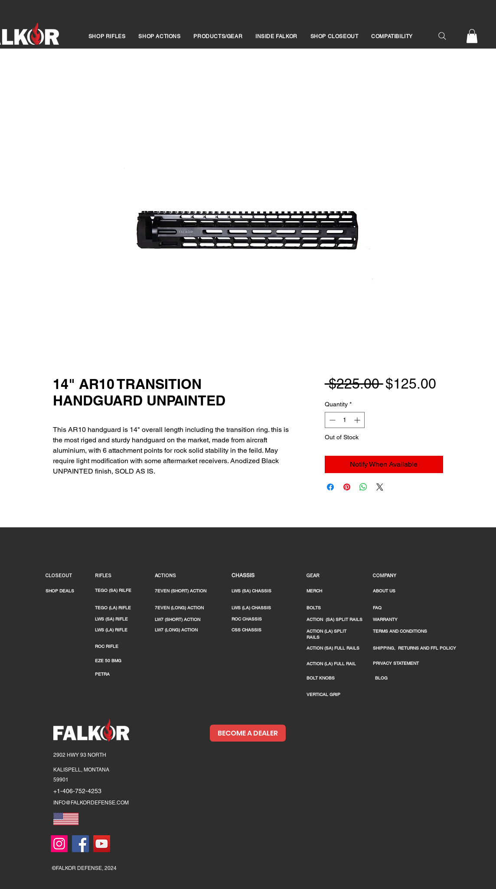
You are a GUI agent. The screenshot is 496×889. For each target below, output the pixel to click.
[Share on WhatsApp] (363, 487)
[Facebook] (80, 843)
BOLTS (314, 608)
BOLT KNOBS (321, 678)
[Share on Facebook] (330, 487)
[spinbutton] (344, 420)
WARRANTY (385, 619)
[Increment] (357, 420)
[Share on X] (380, 487)
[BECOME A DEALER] (248, 733)
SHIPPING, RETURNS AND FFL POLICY (414, 648)
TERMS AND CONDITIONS (400, 631)
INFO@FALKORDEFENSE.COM (91, 803)
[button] (107, 36)
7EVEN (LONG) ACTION (179, 608)
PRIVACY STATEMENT (396, 663)
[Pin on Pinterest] (347, 487)
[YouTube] (101, 843)
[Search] (442, 36)
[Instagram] (59, 843)
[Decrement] (331, 420)
